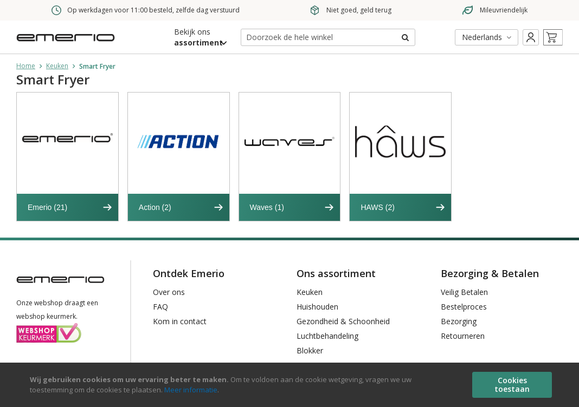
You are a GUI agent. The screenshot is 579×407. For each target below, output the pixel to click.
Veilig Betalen (464, 292)
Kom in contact (180, 321)
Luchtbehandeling (327, 336)
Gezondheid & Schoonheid (343, 321)
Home (25, 65)
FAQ (160, 306)
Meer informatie (190, 390)
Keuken (57, 65)
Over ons (169, 292)
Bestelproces (464, 306)
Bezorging (459, 321)
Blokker (310, 350)
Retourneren (463, 336)
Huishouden (317, 306)
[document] (291, 385)
